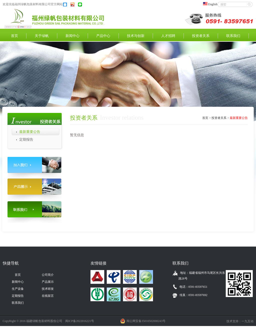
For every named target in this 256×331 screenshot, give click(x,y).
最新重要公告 (29, 132)
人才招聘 (168, 36)
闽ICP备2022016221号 (79, 321)
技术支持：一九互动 (240, 321)
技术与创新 (135, 36)
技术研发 (48, 289)
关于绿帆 (42, 36)
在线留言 (48, 296)
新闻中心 (73, 36)
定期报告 (26, 139)
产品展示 (48, 282)
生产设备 (18, 289)
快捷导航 (11, 263)
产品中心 (103, 36)
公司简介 (48, 275)
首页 (14, 36)
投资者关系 (201, 36)
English (211, 4)
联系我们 (233, 36)
